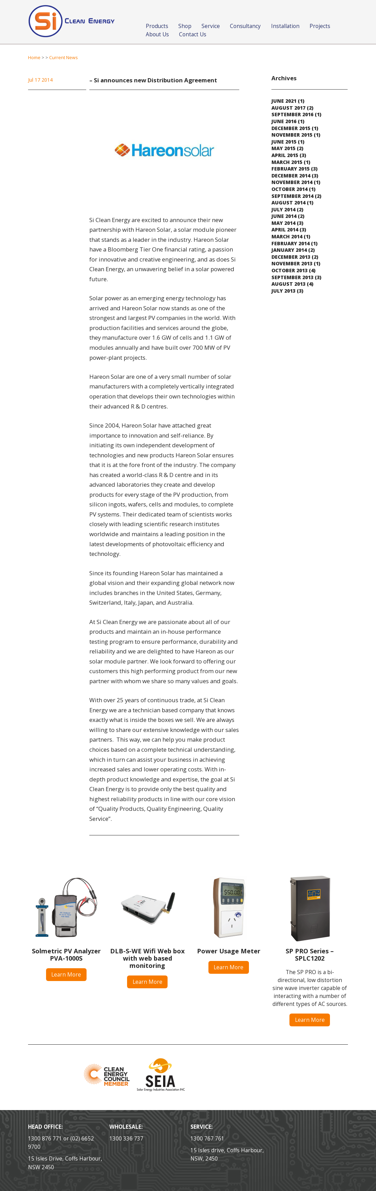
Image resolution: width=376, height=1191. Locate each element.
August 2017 (288, 107)
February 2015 (290, 168)
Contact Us (192, 34)
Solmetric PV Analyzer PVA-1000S (66, 954)
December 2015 (290, 128)
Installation (285, 26)
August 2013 (288, 284)
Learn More (66, 974)
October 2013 (289, 270)
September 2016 (292, 114)
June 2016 (283, 121)
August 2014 (288, 202)
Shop (184, 26)
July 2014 (283, 209)
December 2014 (290, 175)
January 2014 (289, 250)
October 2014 (289, 189)
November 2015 (291, 134)
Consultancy (245, 26)
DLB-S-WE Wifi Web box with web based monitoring (147, 958)
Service (211, 26)
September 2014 (292, 196)
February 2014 (290, 243)
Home (34, 58)
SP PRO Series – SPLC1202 (310, 954)
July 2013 (283, 290)
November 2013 (291, 263)
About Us (157, 34)
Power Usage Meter (228, 951)
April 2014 (284, 229)
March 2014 (286, 236)
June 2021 (283, 101)
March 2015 (286, 162)
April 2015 (284, 155)
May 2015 (283, 148)
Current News (63, 58)
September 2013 (292, 277)
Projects (320, 26)
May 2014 (283, 223)
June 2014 (283, 216)
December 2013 (290, 257)
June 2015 (283, 141)
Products (157, 26)
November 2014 (291, 182)
